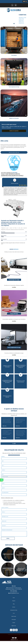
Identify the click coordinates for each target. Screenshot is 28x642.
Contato (13, 622)
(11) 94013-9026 (13, 591)
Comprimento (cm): (4, 516)
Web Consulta (13, 616)
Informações (14, 619)
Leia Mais (14, 287)
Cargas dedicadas (14, 313)
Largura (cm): (4, 521)
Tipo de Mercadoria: (5, 492)
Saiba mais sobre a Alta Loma (14, 152)
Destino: (3, 483)
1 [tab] (14, 23)
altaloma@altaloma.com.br (13, 593)
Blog (13, 603)
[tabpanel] (14, 19)
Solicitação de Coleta (13, 610)
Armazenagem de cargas (14, 279)
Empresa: (3, 456)
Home (14, 597)
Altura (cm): (3, 525)
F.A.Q (14, 613)
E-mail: (2, 465)
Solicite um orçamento (14, 130)
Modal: (2, 474)
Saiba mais (4, 425)
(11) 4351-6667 (14, 590)
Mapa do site (14, 625)
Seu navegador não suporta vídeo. (14, 19)
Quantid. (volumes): (5, 507)
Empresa (13, 600)
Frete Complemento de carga (14, 347)
